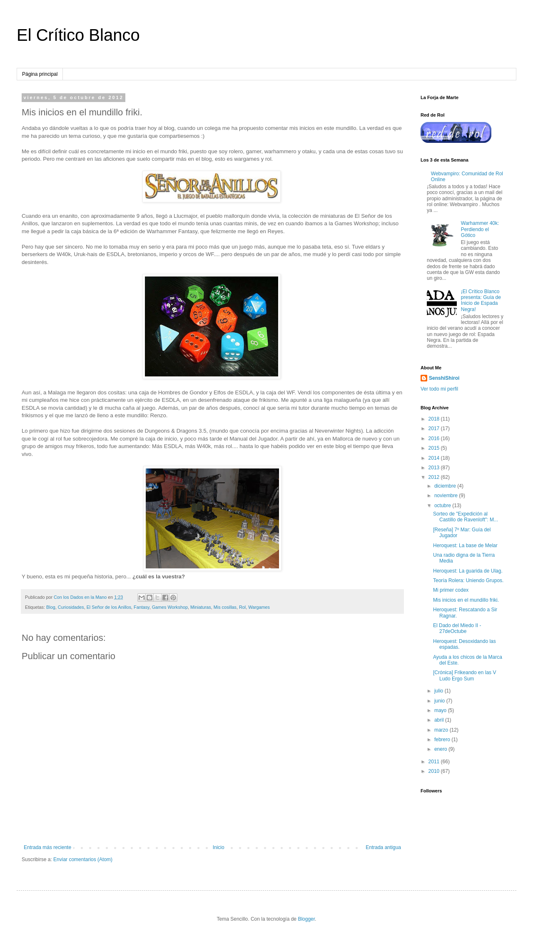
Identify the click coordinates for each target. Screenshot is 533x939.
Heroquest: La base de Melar (465, 545)
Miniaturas (200, 607)
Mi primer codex (450, 590)
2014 (434, 458)
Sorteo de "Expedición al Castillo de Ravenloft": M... (465, 517)
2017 (434, 428)
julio (439, 691)
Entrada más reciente (47, 847)
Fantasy (141, 607)
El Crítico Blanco (78, 35)
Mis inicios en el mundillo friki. (466, 600)
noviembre (446, 495)
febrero (442, 739)
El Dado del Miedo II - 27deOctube (457, 628)
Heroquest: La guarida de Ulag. (468, 571)
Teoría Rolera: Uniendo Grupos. (468, 580)
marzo (442, 730)
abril (439, 720)
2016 (434, 438)
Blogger (306, 919)
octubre (443, 505)
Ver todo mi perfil (439, 389)
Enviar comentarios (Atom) (82, 859)
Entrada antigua (383, 847)
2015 (434, 448)
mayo (441, 710)
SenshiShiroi (444, 378)
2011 (434, 762)
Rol (242, 607)
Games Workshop (170, 607)
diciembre (445, 486)
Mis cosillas (225, 607)
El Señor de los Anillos (109, 607)
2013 (434, 468)
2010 (434, 771)
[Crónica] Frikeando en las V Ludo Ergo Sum (464, 675)
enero (441, 749)
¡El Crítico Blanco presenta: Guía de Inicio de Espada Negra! (481, 300)
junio (440, 701)
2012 (434, 477)
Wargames (259, 607)
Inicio (218, 847)
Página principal (39, 74)
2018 (434, 419)
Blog (50, 607)
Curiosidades (71, 607)
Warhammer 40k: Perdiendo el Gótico (480, 229)
